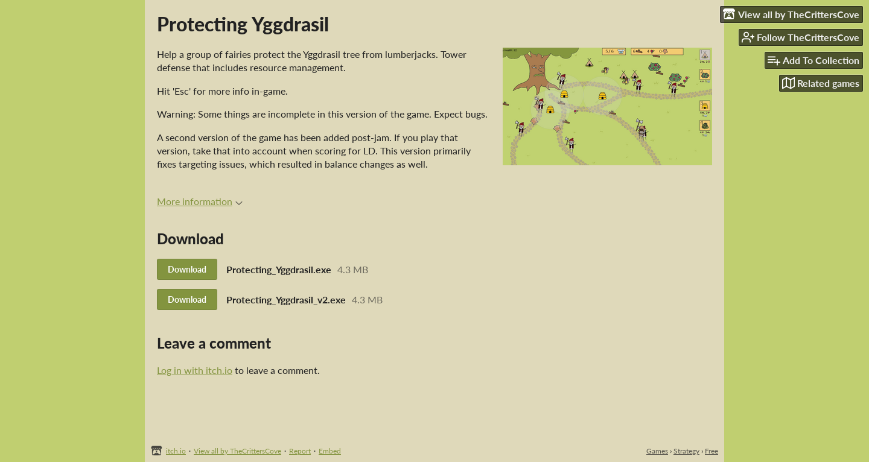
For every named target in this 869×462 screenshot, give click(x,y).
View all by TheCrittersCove (237, 450)
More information (200, 201)
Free (711, 450)
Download (187, 269)
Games (657, 450)
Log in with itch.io (194, 370)
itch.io (176, 450)
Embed (330, 450)
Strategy (686, 450)
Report (300, 450)
